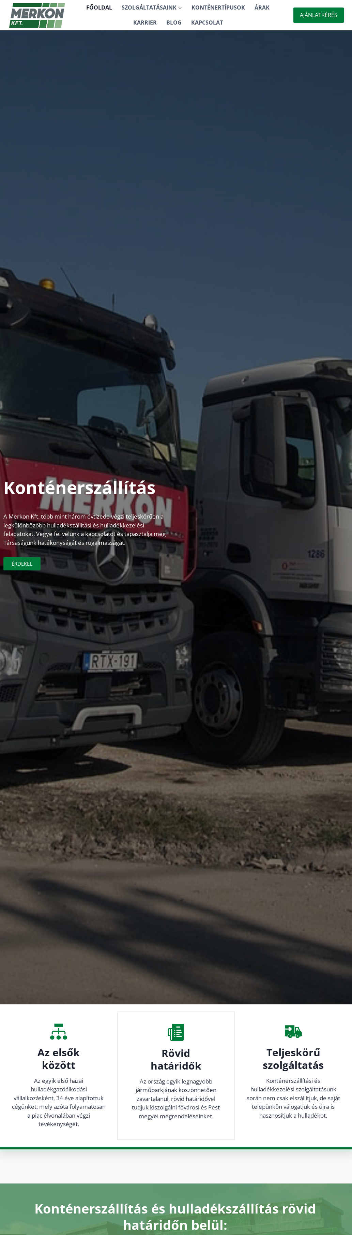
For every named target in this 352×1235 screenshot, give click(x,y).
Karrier (145, 22)
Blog (174, 22)
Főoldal (99, 7)
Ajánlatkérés (318, 15)
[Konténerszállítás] (37, 15)
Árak (262, 7)
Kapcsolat (207, 22)
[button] (180, 7)
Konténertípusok (218, 7)
